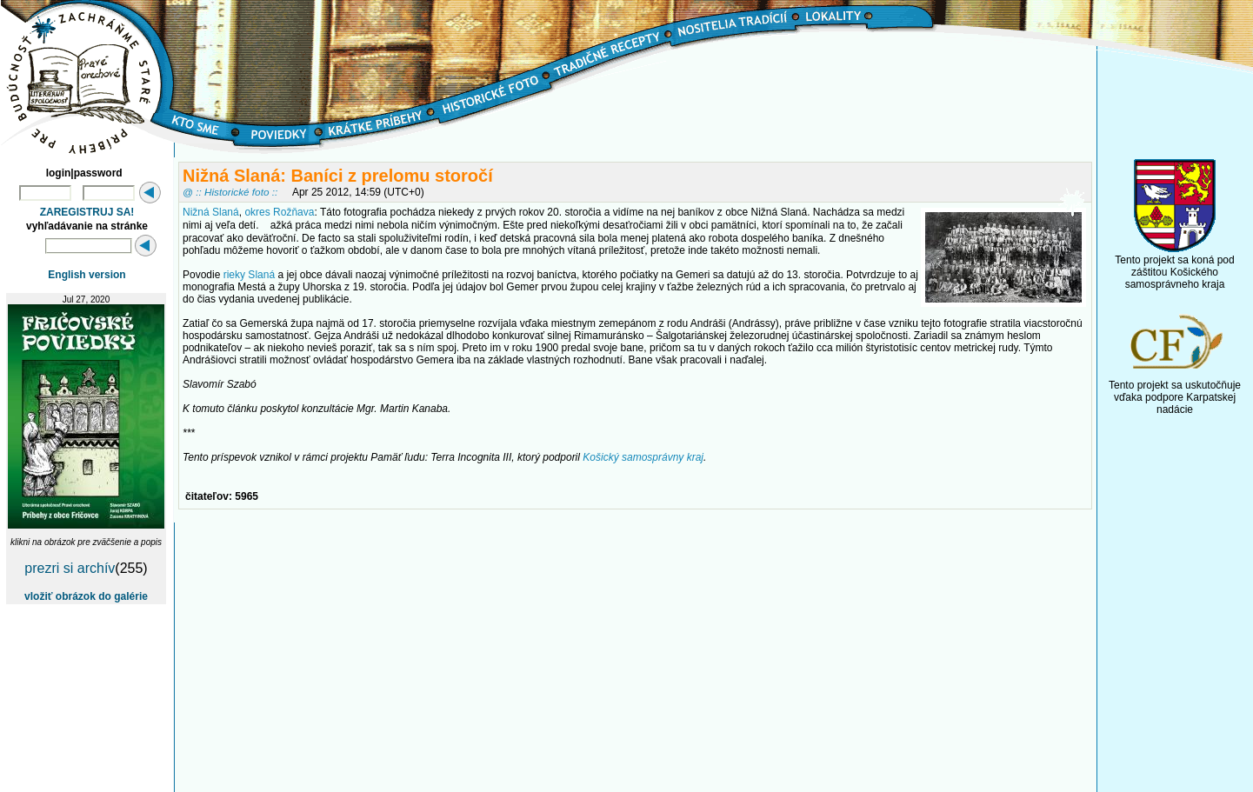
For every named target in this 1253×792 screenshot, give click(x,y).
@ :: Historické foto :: (230, 191)
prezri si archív (69, 568)
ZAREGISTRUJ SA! (87, 212)
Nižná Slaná (211, 212)
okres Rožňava (279, 212)
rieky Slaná (249, 275)
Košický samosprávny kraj (643, 457)
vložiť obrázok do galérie (86, 596)
